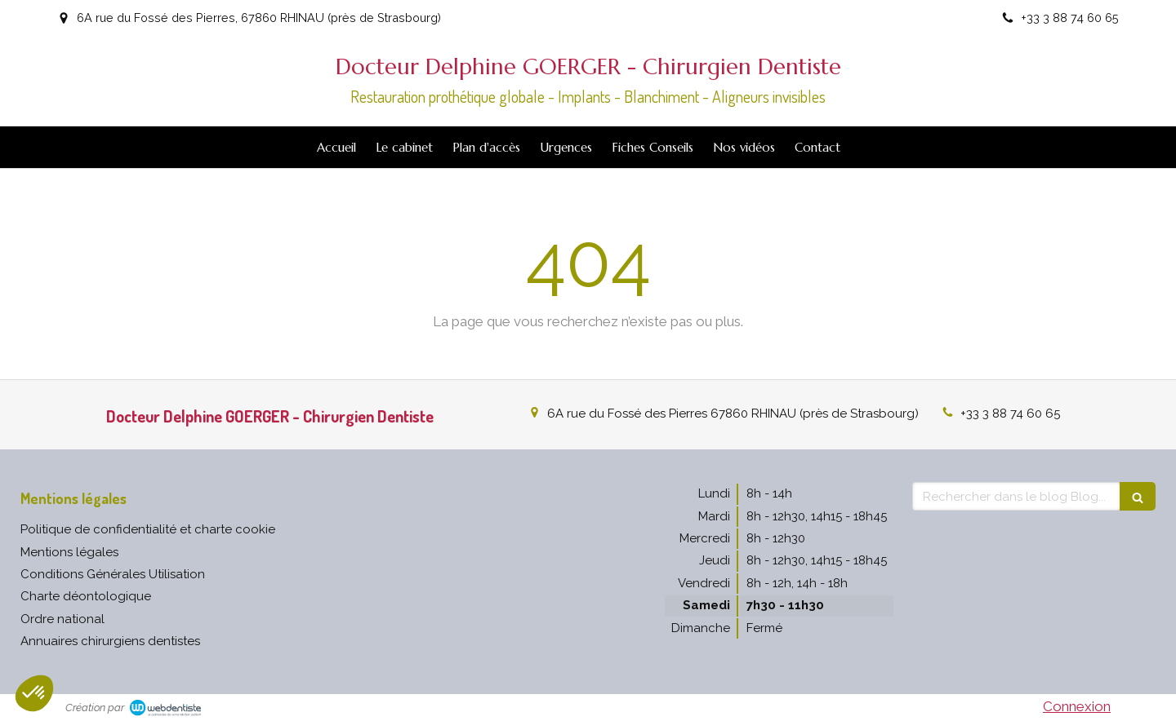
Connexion (1077, 706)
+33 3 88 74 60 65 (1010, 413)
